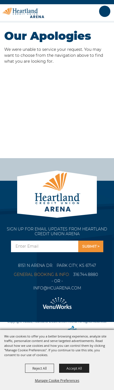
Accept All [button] (74, 368)
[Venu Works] (57, 303)
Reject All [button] (39, 368)
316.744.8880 (85, 274)
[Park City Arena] (57, 190)
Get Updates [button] (90, 246)
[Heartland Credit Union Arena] (23, 12)
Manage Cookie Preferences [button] (57, 380)
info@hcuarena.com (57, 288)
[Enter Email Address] (44, 246)
